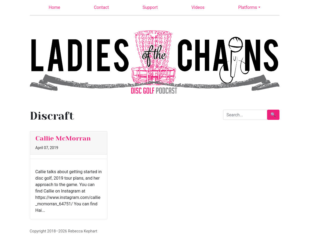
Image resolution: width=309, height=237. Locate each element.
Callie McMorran (63, 138)
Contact (101, 7)
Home (54, 7)
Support (150, 7)
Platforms (247, 7)
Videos (198, 7)
